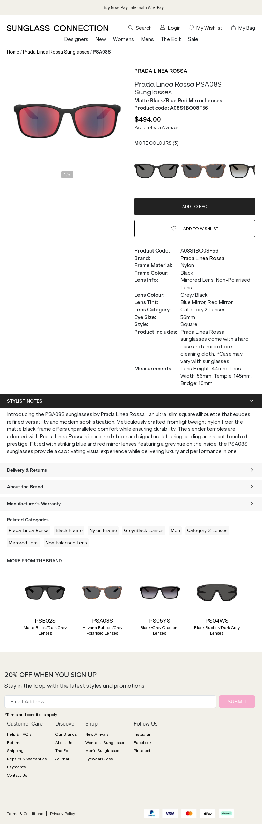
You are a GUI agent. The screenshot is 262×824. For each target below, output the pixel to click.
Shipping (15, 750)
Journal (62, 759)
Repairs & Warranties (27, 759)
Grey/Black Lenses (144, 530)
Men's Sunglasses (102, 750)
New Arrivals (96, 734)
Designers (76, 39)
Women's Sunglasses (105, 742)
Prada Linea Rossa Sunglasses (56, 52)
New (100, 39)
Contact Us (17, 775)
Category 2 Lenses (207, 530)
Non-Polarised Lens (66, 542)
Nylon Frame (103, 530)
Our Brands (66, 734)
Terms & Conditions (25, 813)
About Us (63, 742)
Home (13, 52)
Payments (16, 767)
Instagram (143, 734)
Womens (123, 39)
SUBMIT (237, 701)
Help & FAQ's (19, 734)
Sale (193, 39)
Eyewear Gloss (99, 759)
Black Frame (69, 530)
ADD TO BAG (194, 206)
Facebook (142, 742)
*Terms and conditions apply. (31, 714)
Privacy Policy (62, 813)
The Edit (171, 39)
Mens (147, 39)
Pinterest (142, 750)
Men (175, 530)
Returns (14, 742)
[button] (10, 608)
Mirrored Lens (24, 542)
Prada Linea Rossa (160, 71)
